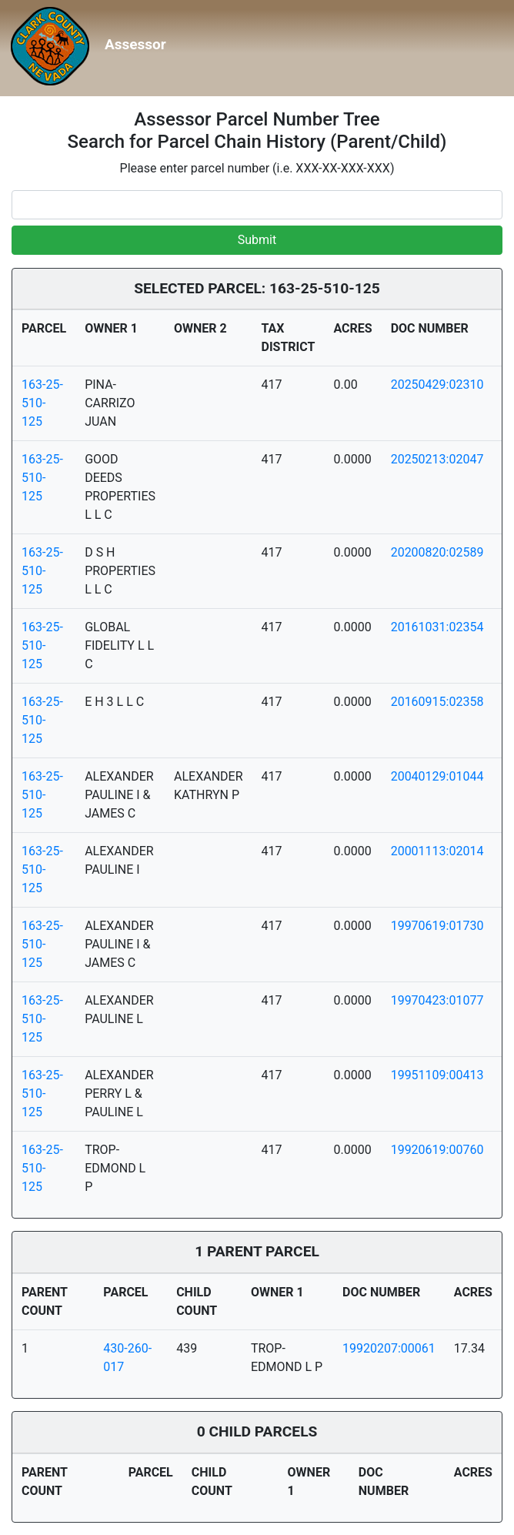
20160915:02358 (437, 701)
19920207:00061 (389, 1348)
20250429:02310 (437, 384)
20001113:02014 (437, 851)
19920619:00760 (437, 1149)
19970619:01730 (437, 925)
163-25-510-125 (42, 403)
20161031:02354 (437, 627)
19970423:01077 (437, 1000)
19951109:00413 (437, 1075)
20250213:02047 (437, 459)
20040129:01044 (437, 776)
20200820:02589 (437, 552)
